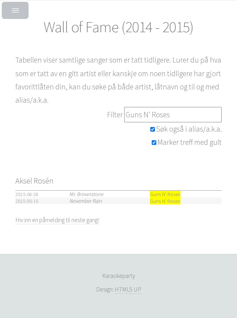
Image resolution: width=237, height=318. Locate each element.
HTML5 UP (128, 289)
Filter (115, 114)
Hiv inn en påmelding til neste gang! (57, 220)
